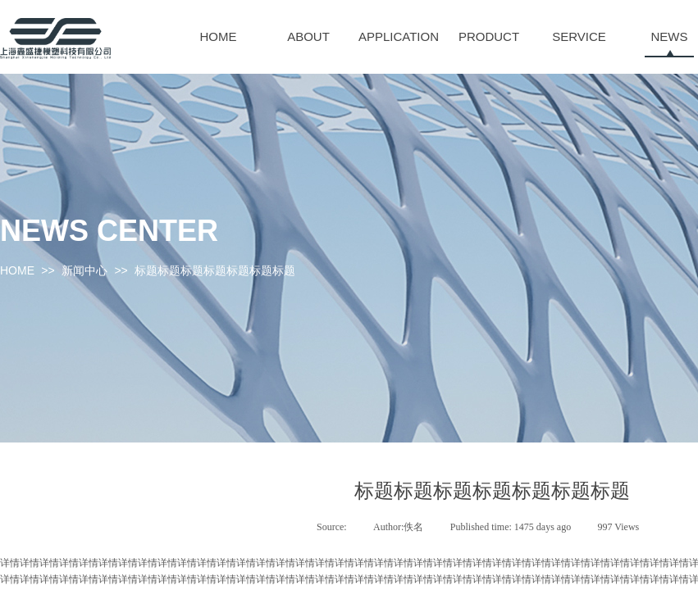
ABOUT (308, 36)
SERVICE (579, 36)
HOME (218, 36)
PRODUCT (488, 36)
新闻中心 (84, 270)
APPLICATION (398, 36)
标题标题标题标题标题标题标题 (215, 270)
